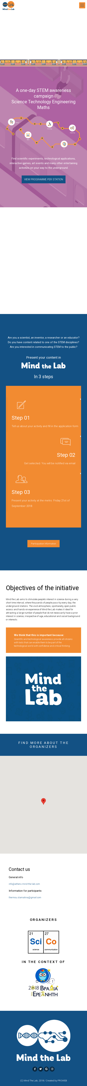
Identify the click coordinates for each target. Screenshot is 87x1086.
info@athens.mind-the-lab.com (24, 884)
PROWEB (62, 1080)
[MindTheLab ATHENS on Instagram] (52, 1069)
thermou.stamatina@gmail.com (25, 897)
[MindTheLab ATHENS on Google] (46, 1069)
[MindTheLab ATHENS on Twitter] (40, 1069)
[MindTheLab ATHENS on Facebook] (34, 1069)
